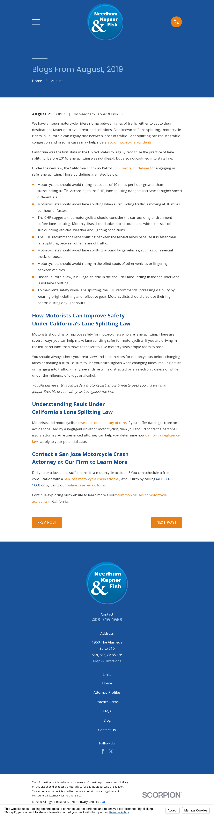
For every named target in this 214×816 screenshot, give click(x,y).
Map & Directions (107, 661)
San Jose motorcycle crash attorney (92, 479)
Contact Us (107, 729)
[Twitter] (111, 751)
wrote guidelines (135, 168)
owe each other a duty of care (102, 422)
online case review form (86, 485)
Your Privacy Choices (88, 802)
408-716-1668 (107, 619)
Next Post (167, 522)
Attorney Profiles (107, 692)
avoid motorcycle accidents (130, 142)
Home (107, 683)
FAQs (107, 711)
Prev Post (47, 522)
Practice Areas (107, 701)
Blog (107, 720)
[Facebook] (103, 751)
